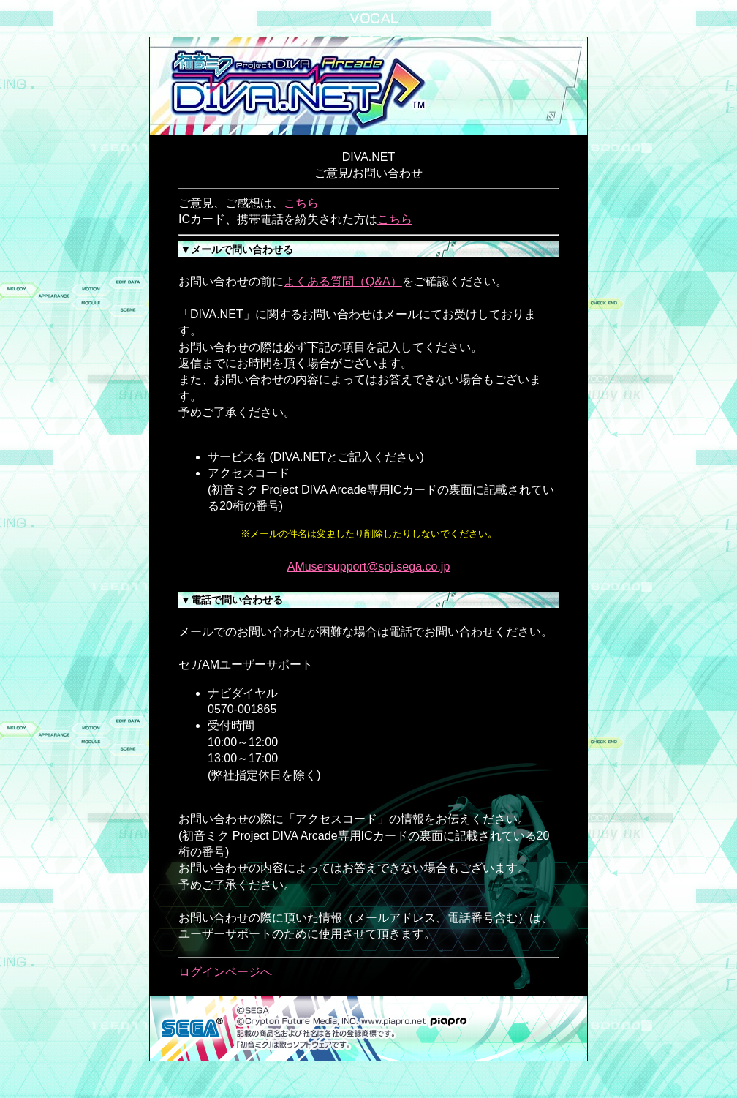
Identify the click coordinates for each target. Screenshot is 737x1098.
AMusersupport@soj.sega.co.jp (368, 566)
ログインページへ (225, 972)
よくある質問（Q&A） (343, 281)
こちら (301, 203)
